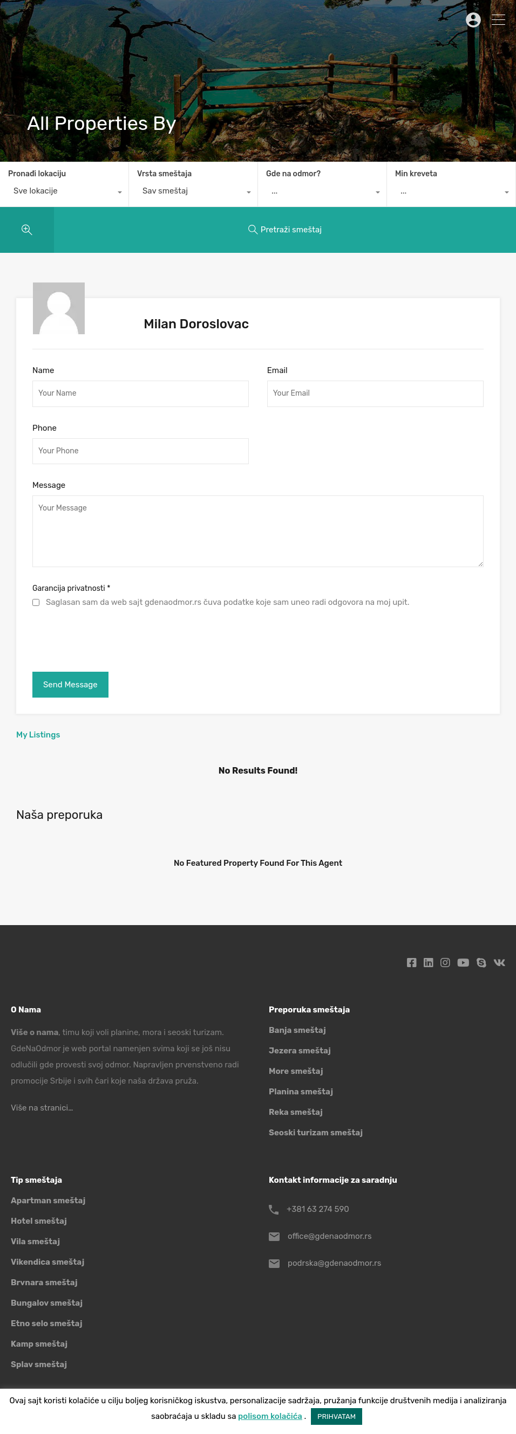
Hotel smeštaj (39, 1221)
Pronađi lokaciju (37, 173)
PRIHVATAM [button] (336, 1416)
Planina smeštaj (301, 1092)
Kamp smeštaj (39, 1344)
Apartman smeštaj (48, 1200)
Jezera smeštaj (300, 1051)
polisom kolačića (270, 1416)
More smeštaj (296, 1071)
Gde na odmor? (293, 173)
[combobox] (64, 193)
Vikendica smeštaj (47, 1262)
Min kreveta (416, 173)
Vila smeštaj (35, 1241)
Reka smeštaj (296, 1112)
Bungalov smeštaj (47, 1303)
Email (277, 370)
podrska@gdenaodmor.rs (334, 1263)
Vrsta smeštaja (164, 173)
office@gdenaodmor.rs (330, 1236)
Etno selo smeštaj (46, 1323)
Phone (44, 428)
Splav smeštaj (39, 1364)
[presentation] (114, 637)
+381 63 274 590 (318, 1209)
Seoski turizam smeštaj (316, 1132)
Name (43, 370)
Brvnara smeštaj (44, 1282)
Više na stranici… (42, 1108)
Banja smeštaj (297, 1030)
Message (48, 485)
